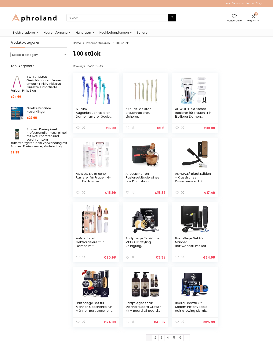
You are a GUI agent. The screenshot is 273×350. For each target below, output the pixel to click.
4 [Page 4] (168, 273)
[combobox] (38, 54)
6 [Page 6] (180, 273)
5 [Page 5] (174, 273)
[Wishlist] (234, 16)
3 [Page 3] (161, 273)
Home (77, 43)
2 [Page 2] (155, 273)
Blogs (187, 319)
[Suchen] (172, 17)
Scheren (143, 32)
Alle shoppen (192, 314)
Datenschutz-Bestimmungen (235, 310)
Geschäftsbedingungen (240, 317)
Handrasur (83, 32)
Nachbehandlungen (114, 32)
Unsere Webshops (195, 324)
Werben (189, 330)
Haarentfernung (55, 32)
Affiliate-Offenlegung (239, 322)
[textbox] (39, 54)
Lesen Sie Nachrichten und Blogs (244, 3)
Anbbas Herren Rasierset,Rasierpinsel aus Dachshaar (93, 177)
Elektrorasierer (24, 32)
